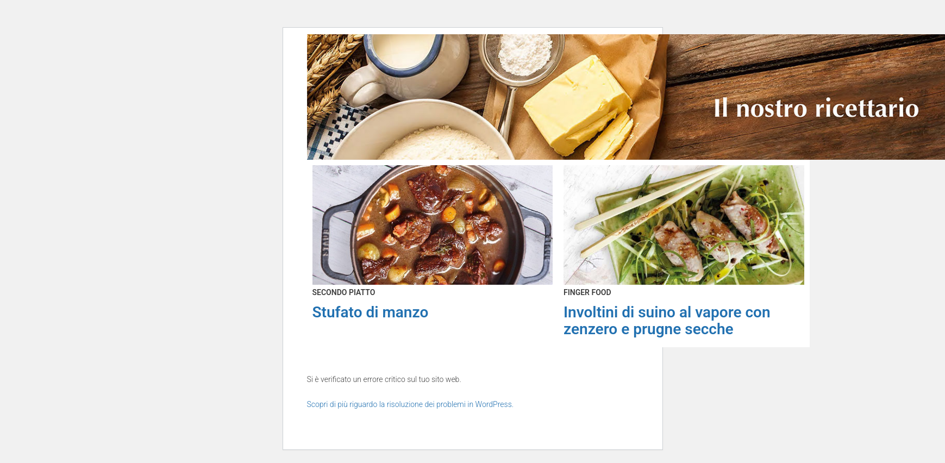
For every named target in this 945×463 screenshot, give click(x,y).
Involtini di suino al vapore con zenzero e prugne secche (667, 320)
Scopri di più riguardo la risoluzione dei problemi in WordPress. (410, 404)
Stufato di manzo (370, 312)
